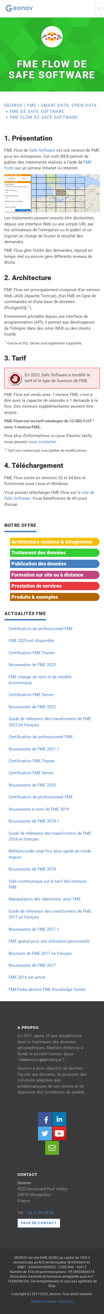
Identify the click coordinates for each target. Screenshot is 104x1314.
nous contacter (42, 441)
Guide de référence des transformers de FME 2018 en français (50, 836)
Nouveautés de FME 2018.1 (34, 821)
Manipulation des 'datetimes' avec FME (45, 899)
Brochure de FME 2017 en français (40, 953)
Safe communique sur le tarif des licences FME (48, 884)
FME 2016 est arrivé (27, 977)
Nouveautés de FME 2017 (32, 965)
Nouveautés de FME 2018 (32, 869)
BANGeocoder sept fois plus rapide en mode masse (50, 854)
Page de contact (39, 1223)
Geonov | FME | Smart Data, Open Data (50, 105)
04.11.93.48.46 (40, 1212)
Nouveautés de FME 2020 (32, 785)
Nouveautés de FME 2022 (32, 706)
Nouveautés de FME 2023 (32, 664)
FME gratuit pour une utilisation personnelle (49, 941)
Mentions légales (43, 1301)
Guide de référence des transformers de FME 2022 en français (50, 721)
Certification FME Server (31, 694)
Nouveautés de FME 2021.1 (34, 749)
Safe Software (42, 150)
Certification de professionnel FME (41, 628)
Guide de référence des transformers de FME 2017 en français (50, 914)
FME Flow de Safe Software (44, 117)
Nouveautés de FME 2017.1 (34, 929)
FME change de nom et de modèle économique (40, 679)
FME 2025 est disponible (31, 640)
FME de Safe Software (37, 111)
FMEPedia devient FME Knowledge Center (47, 989)
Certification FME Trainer (32, 652)
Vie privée (66, 1301)
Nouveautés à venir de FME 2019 (39, 809)
